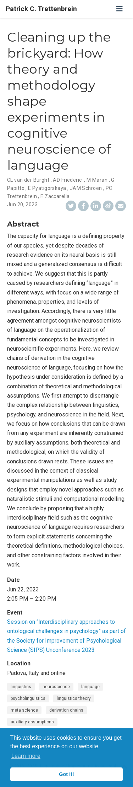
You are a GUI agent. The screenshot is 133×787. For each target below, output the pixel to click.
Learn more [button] (25, 756)
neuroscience (56, 686)
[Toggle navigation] (119, 9)
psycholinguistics (28, 698)
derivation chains (66, 710)
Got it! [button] (66, 774)
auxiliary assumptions (32, 721)
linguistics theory (74, 698)
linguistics (21, 686)
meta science (24, 710)
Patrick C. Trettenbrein (41, 9)
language (90, 686)
